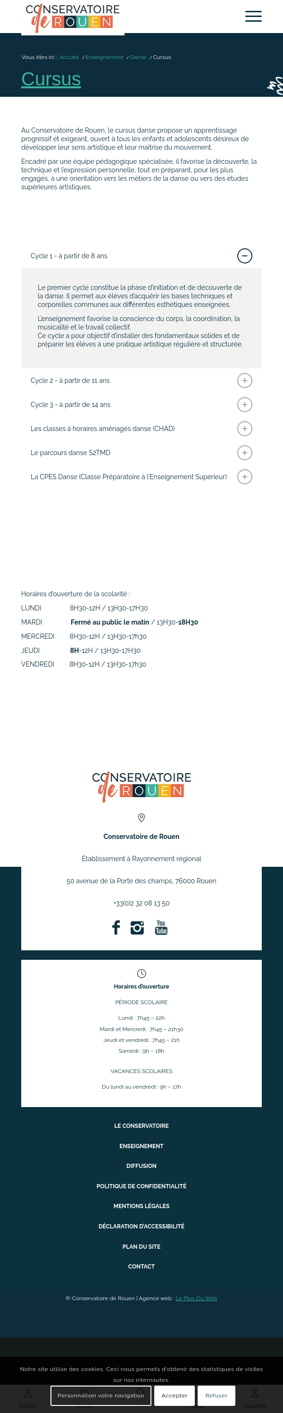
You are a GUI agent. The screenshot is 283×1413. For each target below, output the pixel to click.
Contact (141, 1266)
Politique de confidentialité (141, 1186)
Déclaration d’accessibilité (141, 1226)
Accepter (174, 1395)
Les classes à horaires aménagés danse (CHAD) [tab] (141, 428)
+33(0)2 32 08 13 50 (142, 903)
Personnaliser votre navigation (101, 1395)
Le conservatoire (141, 1126)
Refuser (216, 1395)
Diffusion (141, 1166)
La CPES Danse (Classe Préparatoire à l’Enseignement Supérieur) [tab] (141, 476)
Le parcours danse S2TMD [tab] (141, 452)
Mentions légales (141, 1206)
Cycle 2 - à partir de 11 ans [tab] (141, 380)
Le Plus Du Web (196, 1298)
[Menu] (249, 16)
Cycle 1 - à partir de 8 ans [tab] (141, 255)
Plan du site (142, 1247)
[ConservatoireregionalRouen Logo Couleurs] (141, 786)
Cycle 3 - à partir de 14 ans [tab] (141, 404)
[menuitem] (249, 16)
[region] (141, 318)
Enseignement (141, 1146)
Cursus (51, 78)
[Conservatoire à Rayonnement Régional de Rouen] (117, 17)
